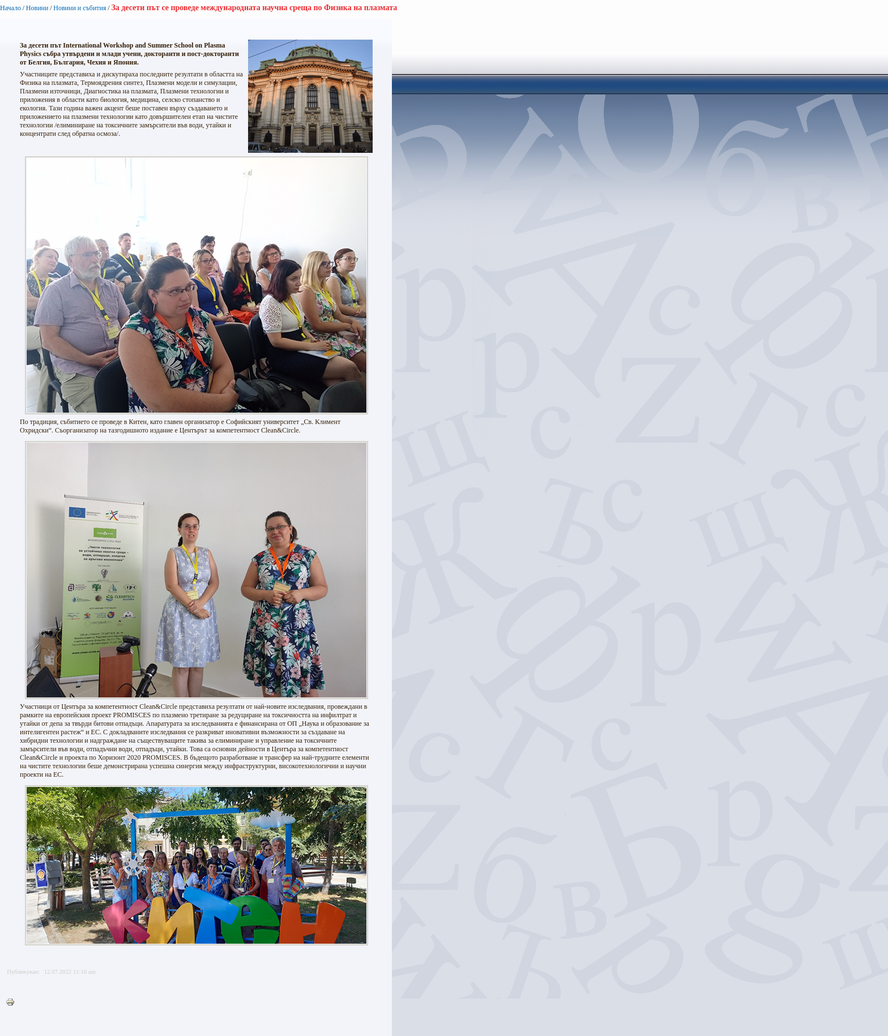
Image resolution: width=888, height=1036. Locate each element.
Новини (37, 8)
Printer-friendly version (13, 1003)
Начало (10, 8)
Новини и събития (79, 8)
